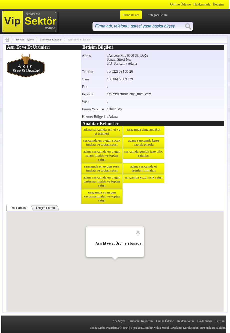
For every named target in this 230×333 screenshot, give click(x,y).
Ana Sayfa (118, 321)
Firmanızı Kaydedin (140, 321)
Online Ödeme (180, 4)
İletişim (218, 4)
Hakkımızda (201, 4)
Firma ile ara (130, 15)
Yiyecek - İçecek (25, 39)
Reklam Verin (185, 321)
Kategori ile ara (158, 15)
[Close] (138, 232)
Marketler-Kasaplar (51, 39)
